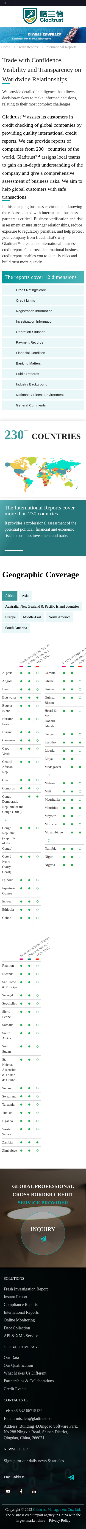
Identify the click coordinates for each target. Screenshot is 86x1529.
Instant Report (15, 1297)
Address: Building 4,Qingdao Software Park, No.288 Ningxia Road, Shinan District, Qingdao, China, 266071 (41, 1432)
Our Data (11, 1357)
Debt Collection (17, 1328)
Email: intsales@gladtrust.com (29, 1418)
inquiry (43, 1229)
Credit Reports (27, 47)
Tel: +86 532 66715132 (23, 1410)
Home (5, 47)
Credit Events (15, 1389)
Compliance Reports (21, 1304)
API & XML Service (21, 1336)
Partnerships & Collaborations (29, 1381)
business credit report (27, 1515)
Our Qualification (18, 1365)
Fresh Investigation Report (26, 1289)
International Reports (61, 47)
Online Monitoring (19, 1320)
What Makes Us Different (25, 1373)
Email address (14, 1477)
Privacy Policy (59, 1520)
